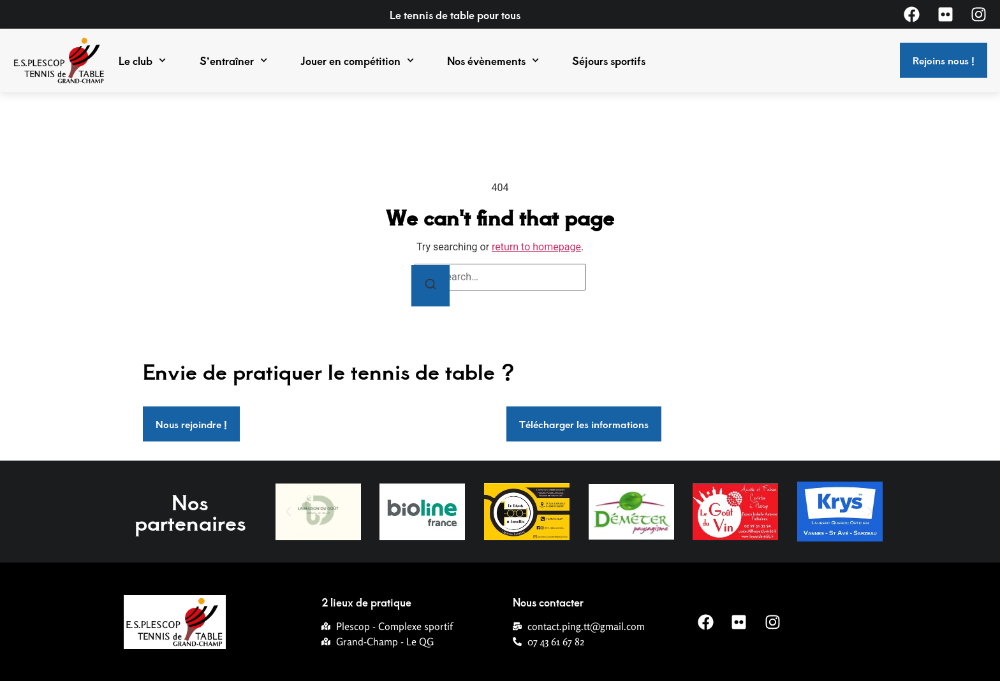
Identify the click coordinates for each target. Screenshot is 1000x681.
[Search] (430, 285)
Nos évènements (493, 60)
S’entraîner (233, 60)
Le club (142, 60)
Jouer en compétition (357, 60)
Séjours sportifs (608, 60)
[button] (288, 511)
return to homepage (536, 247)
